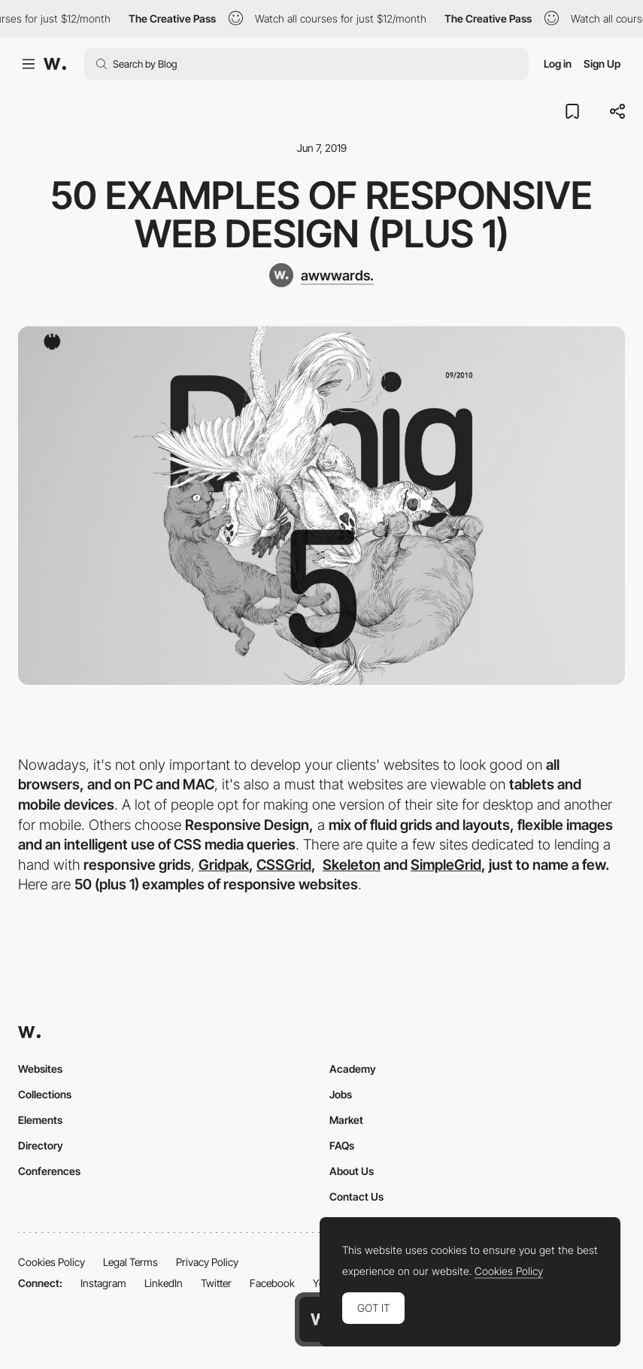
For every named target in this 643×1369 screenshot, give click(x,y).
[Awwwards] (55, 64)
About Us (351, 1171)
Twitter (216, 1283)
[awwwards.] (321, 275)
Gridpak (224, 865)
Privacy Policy (207, 1261)
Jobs (340, 1094)
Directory (40, 1145)
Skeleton (352, 865)
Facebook (272, 1283)
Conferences (49, 1171)
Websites (40, 1068)
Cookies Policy (51, 1261)
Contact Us (356, 1196)
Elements (40, 1119)
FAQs (341, 1145)
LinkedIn (163, 1283)
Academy (352, 1068)
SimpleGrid (446, 865)
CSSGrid (283, 865)
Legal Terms (130, 1261)
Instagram (103, 1283)
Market (346, 1119)
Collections (44, 1094)
